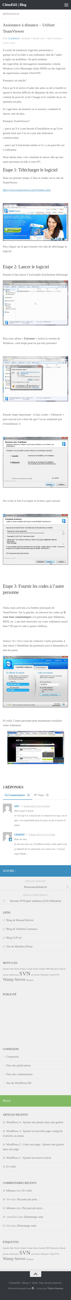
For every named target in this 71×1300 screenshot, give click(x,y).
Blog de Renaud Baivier (20, 920)
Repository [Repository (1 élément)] (54, 969)
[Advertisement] (22, 1017)
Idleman (11, 1190)
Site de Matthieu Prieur (19, 946)
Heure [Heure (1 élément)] (35, 969)
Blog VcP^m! (14, 937)
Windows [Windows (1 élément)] (30, 980)
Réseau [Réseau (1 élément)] (63, 969)
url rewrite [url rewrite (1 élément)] (35, 975)
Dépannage (11, 14)
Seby (16, 805)
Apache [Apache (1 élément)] (6, 969)
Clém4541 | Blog (14, 5)
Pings (41, 795)
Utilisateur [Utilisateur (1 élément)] (44, 975)
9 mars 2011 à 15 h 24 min (42, 834)
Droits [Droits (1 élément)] (16, 969)
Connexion (12, 1056)
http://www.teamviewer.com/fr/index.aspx (27, 189)
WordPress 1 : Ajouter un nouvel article (28, 1157)
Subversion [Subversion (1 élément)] (14, 975)
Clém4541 (14, 38)
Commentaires (17, 795)
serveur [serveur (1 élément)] (6, 975)
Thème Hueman (55, 1288)
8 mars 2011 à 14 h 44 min (36, 806)
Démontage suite (33, 1216)
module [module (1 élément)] (42, 969)
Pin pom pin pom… (28, 1199)
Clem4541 (19, 834)
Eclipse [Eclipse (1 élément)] (23, 969)
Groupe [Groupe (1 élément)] (30, 969)
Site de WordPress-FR (18, 1083)
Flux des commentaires (19, 1074)
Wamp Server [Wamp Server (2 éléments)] (14, 979)
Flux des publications (18, 1065)
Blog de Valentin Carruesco (21, 928)
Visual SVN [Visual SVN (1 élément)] (54, 975)
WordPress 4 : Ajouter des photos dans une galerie (34, 1122)
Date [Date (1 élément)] (11, 969)
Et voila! (11, 1166)
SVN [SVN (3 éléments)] (24, 973)
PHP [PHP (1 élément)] (48, 969)
